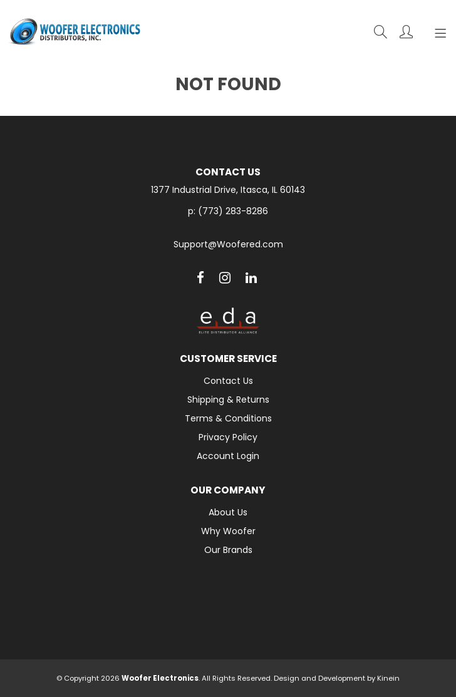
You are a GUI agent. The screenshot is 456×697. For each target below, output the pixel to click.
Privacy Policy (228, 437)
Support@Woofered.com (228, 244)
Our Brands (228, 550)
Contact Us (228, 380)
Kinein (388, 678)
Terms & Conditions (228, 418)
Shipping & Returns (228, 399)
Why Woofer (228, 531)
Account (406, 31)
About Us (228, 512)
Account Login (228, 456)
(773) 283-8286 (233, 211)
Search (380, 31)
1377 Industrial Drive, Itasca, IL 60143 (228, 190)
